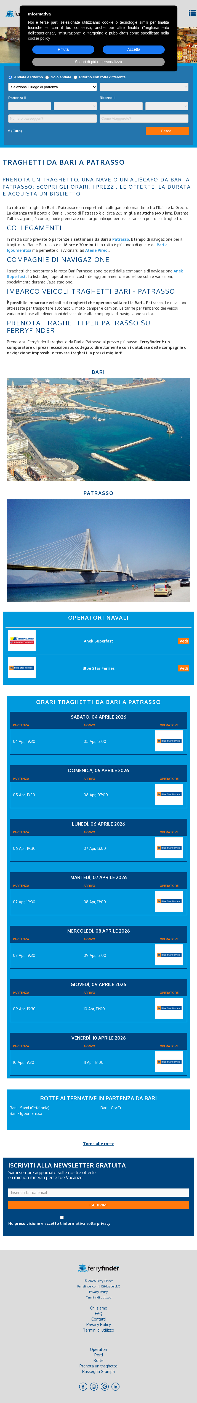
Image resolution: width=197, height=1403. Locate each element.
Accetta (133, 49)
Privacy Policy (98, 1292)
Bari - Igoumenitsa (26, 1113)
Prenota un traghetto (98, 1366)
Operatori (98, 1349)
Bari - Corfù (110, 1107)
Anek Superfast (98, 641)
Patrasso (99, 493)
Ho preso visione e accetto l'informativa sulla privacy (59, 1223)
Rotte (98, 1360)
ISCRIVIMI (98, 1205)
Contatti (98, 1319)
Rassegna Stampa (98, 1371)
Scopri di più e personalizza (98, 62)
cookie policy (39, 38)
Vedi (184, 641)
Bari (98, 372)
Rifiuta (63, 49)
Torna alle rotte (98, 1143)
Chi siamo (98, 1308)
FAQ (98, 1313)
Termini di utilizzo (98, 1297)
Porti (98, 1355)
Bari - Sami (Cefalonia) (29, 1107)
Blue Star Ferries (98, 668)
